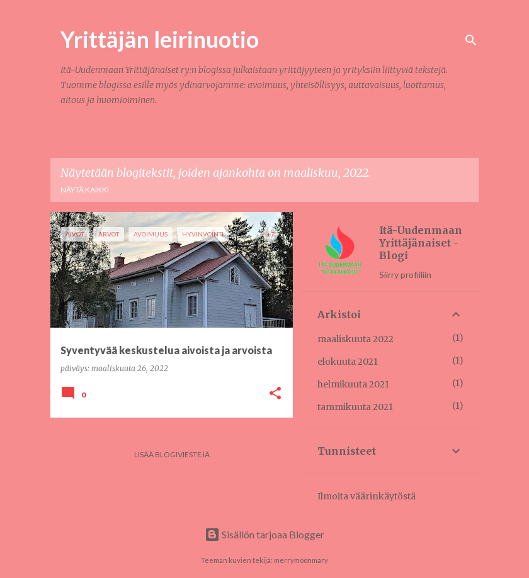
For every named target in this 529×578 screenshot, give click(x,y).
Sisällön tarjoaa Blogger (264, 534)
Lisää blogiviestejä (172, 454)
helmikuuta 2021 (353, 384)
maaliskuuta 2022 (355, 339)
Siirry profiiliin (405, 274)
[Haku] (471, 40)
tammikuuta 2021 (355, 407)
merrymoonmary (301, 560)
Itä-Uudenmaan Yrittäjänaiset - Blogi (420, 243)
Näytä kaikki (84, 189)
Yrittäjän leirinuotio (159, 39)
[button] (275, 394)
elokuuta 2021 (347, 361)
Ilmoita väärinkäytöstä (366, 496)
